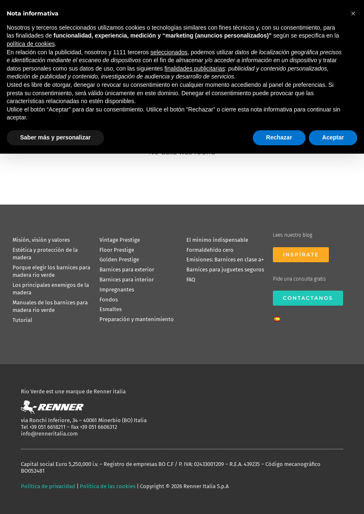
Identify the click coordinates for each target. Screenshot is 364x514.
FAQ (190, 279)
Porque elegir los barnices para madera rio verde (51, 271)
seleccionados (169, 52)
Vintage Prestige (119, 240)
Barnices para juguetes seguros (225, 269)
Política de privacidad (48, 486)
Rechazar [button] (279, 137)
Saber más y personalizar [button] (55, 137)
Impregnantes (116, 289)
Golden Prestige (119, 259)
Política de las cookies (107, 486)
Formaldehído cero (210, 250)
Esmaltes (110, 309)
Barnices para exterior (126, 269)
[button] (353, 13)
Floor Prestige (116, 250)
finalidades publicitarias (194, 68)
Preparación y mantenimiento (136, 319)
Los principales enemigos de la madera (51, 289)
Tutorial (22, 320)
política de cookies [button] (31, 44)
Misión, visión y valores (41, 240)
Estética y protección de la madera (45, 254)
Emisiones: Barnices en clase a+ (225, 259)
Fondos (108, 299)
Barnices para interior (126, 279)
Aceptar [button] (333, 137)
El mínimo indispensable (217, 240)
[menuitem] (279, 316)
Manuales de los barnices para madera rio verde (50, 306)
